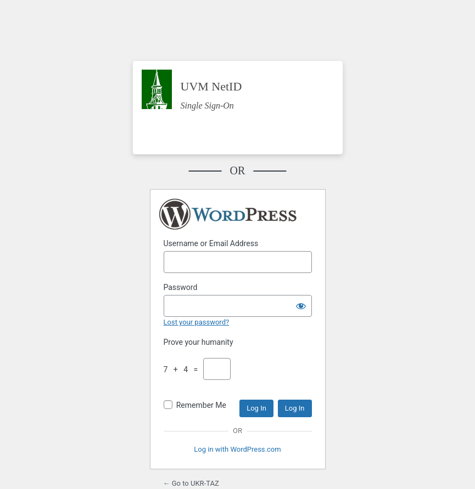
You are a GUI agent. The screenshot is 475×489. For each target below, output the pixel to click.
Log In (256, 408)
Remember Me (201, 405)
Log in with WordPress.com (237, 449)
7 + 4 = (183, 369)
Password (181, 287)
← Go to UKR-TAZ (191, 483)
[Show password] (301, 306)
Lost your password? (197, 322)
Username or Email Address (211, 243)
